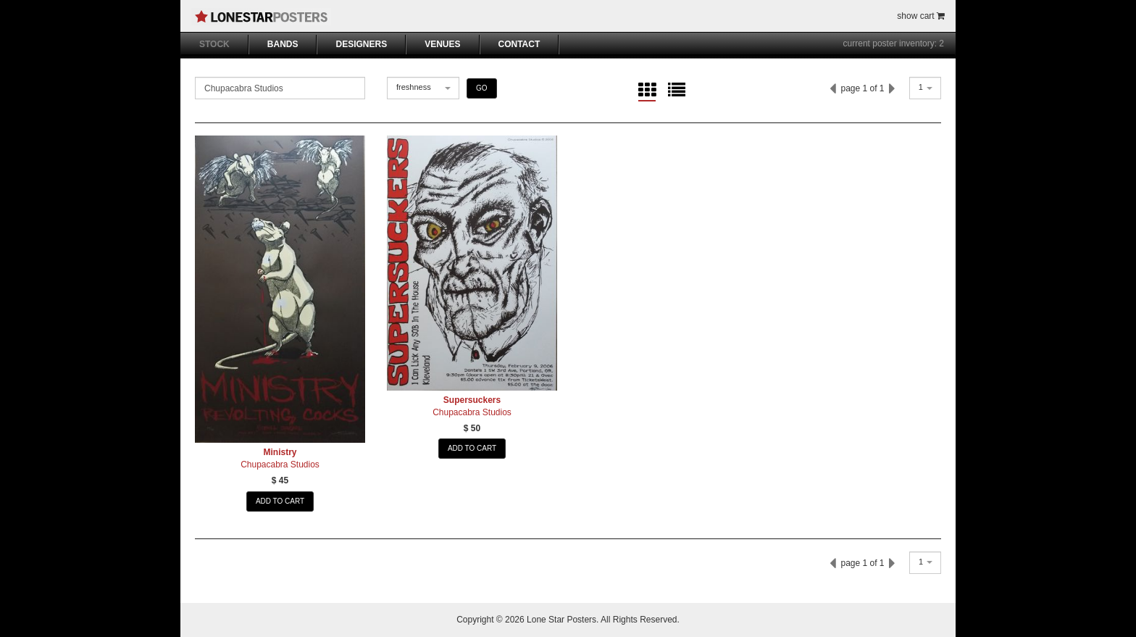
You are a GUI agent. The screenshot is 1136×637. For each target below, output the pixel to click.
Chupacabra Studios (280, 464)
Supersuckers (472, 400)
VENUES (442, 44)
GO (482, 88)
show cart (921, 16)
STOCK (214, 44)
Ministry (279, 452)
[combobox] (423, 88)
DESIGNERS (361, 44)
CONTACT (519, 44)
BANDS (282, 44)
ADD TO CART (280, 501)
